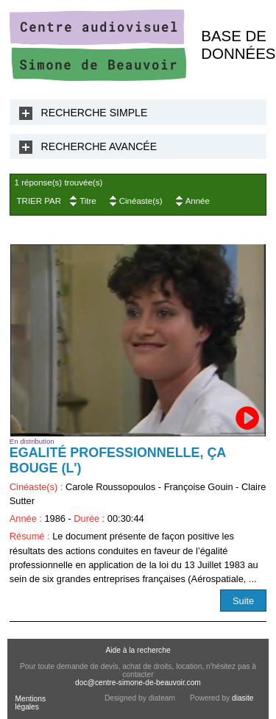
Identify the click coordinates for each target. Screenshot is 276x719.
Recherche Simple (94, 112)
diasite (243, 698)
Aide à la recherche (137, 650)
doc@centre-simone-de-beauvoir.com (138, 683)
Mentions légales (30, 703)
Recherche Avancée (99, 146)
